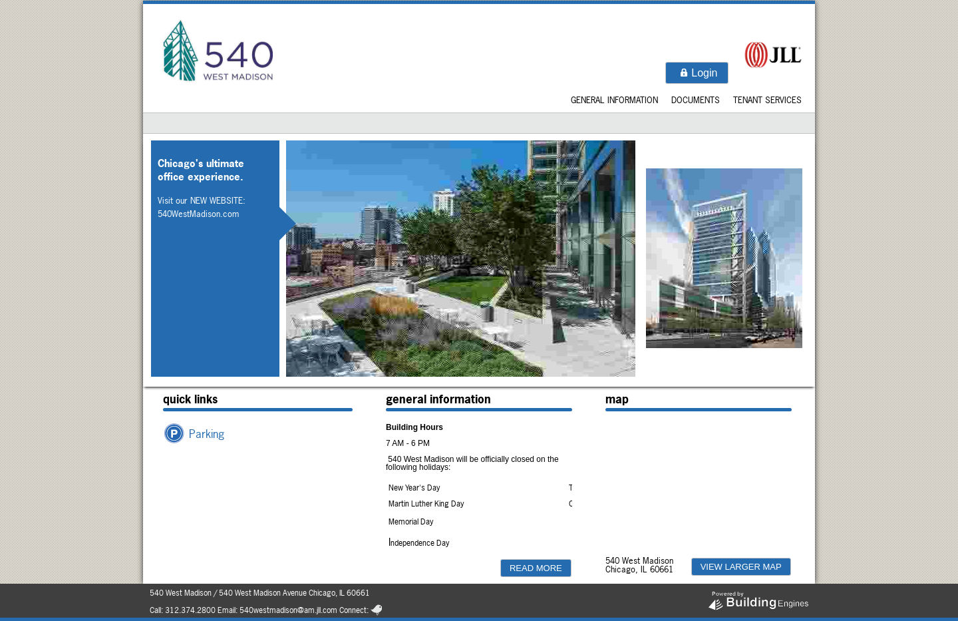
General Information (614, 100)
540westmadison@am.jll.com (288, 610)
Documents (695, 100)
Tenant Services (767, 100)
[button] (696, 73)
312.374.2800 (190, 610)
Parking (206, 433)
